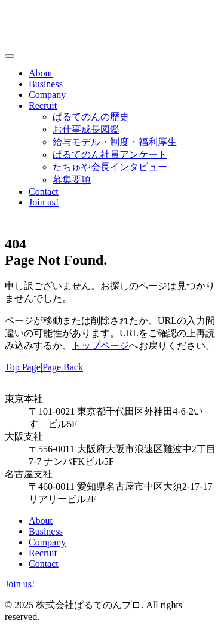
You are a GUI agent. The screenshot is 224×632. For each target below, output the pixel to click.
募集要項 (72, 179)
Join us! (44, 202)
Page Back (62, 367)
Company (47, 95)
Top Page (23, 367)
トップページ (100, 345)
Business (46, 84)
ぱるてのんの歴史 (91, 117)
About (41, 73)
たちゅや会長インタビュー (110, 167)
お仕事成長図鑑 (86, 129)
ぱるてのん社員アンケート (110, 154)
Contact (44, 191)
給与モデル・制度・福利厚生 (115, 142)
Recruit (43, 105)
